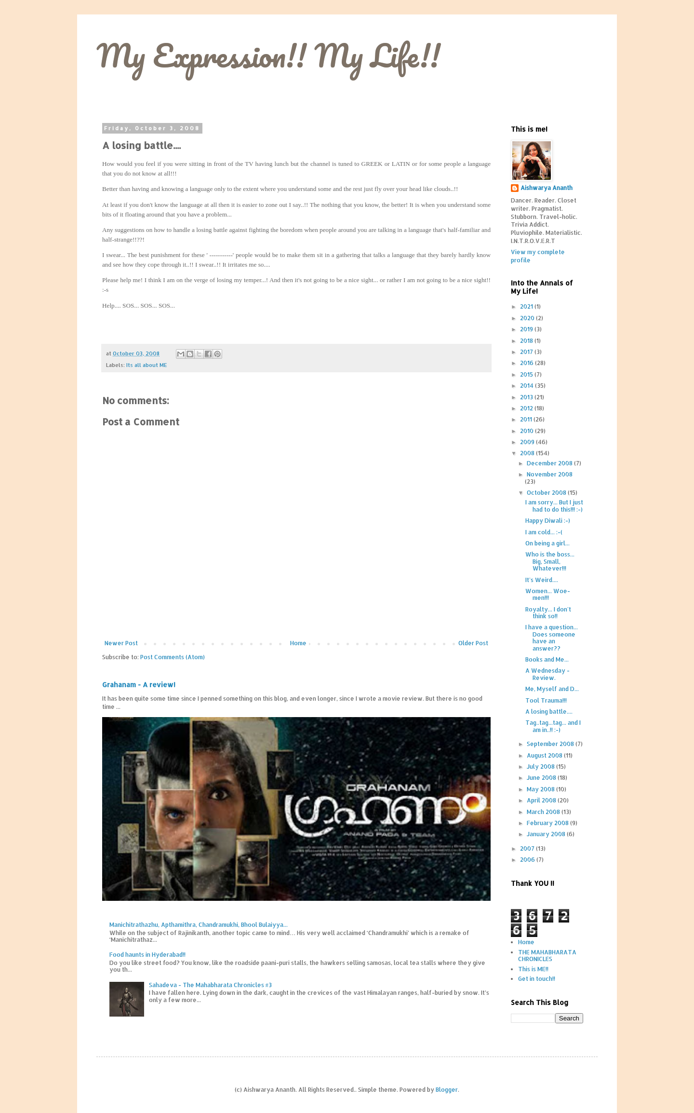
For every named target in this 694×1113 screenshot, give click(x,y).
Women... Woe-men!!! (547, 594)
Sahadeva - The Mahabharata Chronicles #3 (210, 985)
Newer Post (121, 643)
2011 (527, 419)
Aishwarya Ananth (546, 187)
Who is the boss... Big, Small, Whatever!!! (549, 561)
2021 (527, 306)
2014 (527, 385)
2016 (527, 362)
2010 (527, 430)
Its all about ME (146, 365)
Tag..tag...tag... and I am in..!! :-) (553, 726)
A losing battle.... (549, 711)
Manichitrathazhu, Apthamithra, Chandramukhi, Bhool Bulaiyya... (198, 924)
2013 (527, 397)
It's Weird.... (541, 580)
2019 (527, 329)
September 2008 (551, 743)
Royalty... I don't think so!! (548, 613)
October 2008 (547, 492)
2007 (528, 848)
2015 (527, 374)
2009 (528, 442)
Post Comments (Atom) (172, 657)
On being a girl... (547, 543)
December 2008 (550, 463)
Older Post (473, 643)
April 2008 (542, 800)
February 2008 (548, 823)
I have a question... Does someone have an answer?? (551, 638)
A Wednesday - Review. (547, 674)
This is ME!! (533, 969)
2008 (528, 453)
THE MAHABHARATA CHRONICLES (547, 956)
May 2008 (541, 789)
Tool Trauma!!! (546, 700)
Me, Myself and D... (552, 688)
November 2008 (550, 474)
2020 (528, 318)
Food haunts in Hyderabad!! (147, 954)
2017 (527, 351)
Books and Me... (547, 659)
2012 (527, 408)
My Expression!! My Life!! (268, 55)
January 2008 (547, 834)
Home (298, 643)
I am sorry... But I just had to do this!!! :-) (554, 506)
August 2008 (545, 755)
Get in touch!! (536, 978)
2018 (527, 340)
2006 (528, 859)
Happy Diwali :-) (547, 520)
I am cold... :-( (543, 532)
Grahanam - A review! (138, 684)
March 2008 (544, 811)
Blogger (447, 1089)
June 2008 (542, 777)
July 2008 (541, 766)
